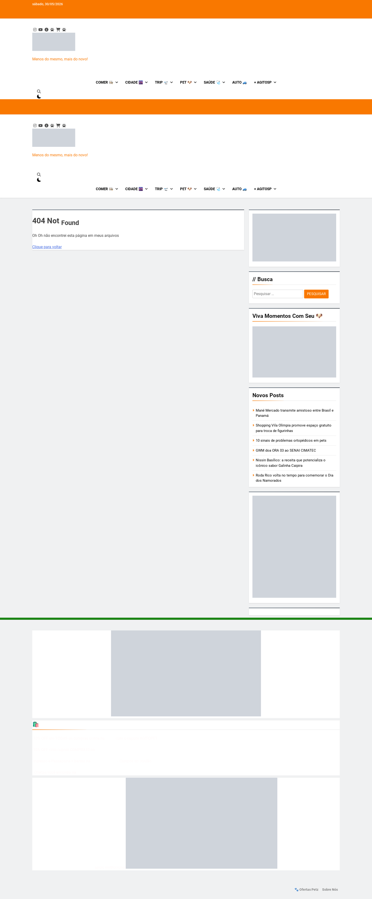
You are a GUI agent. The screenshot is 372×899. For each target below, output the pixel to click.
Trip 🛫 (161, 82)
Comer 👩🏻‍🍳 (104, 82)
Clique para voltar (47, 247)
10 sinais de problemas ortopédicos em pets (291, 440)
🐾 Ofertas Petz (306, 890)
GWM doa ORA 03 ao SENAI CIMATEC (286, 450)
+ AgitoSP (263, 82)
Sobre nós (330, 890)
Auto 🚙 (239, 82)
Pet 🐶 (186, 82)
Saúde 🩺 (212, 82)
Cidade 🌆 (134, 82)
